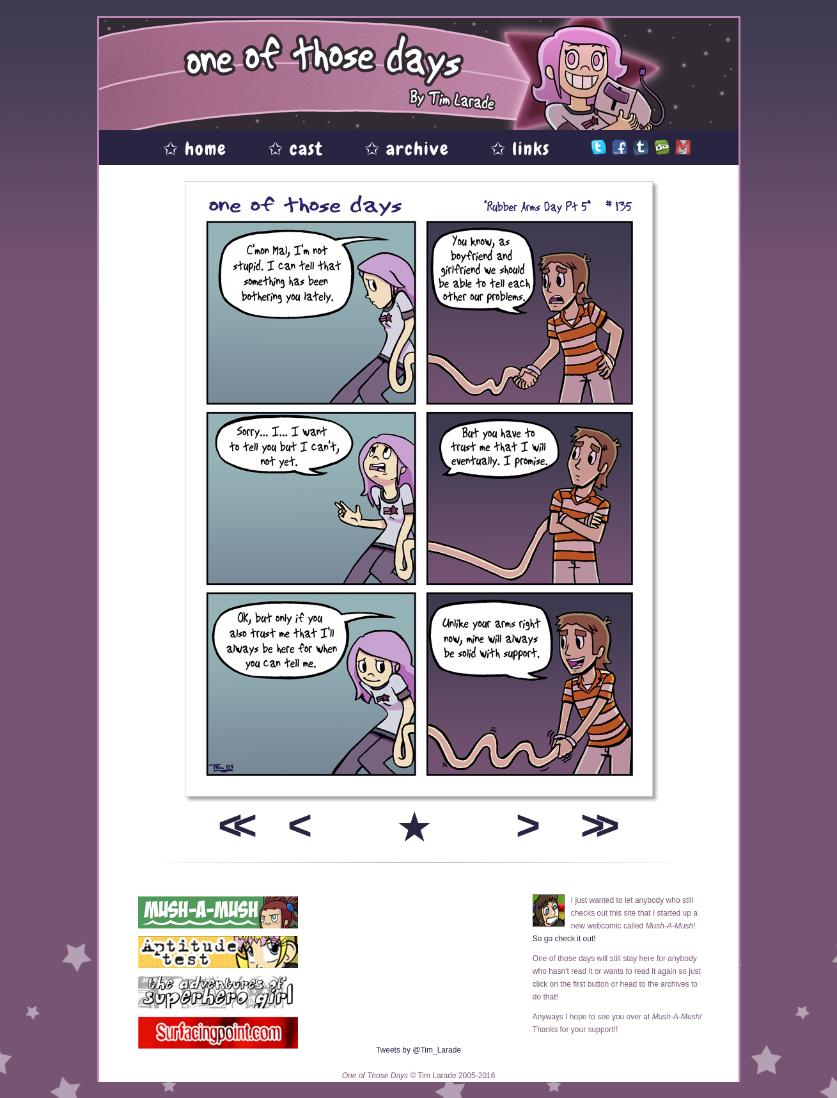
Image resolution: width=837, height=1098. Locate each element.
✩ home (195, 149)
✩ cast (296, 149)
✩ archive (407, 149)
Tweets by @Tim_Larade (418, 1050)
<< (232, 825)
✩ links (520, 149)
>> (595, 825)
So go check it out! (564, 938)
